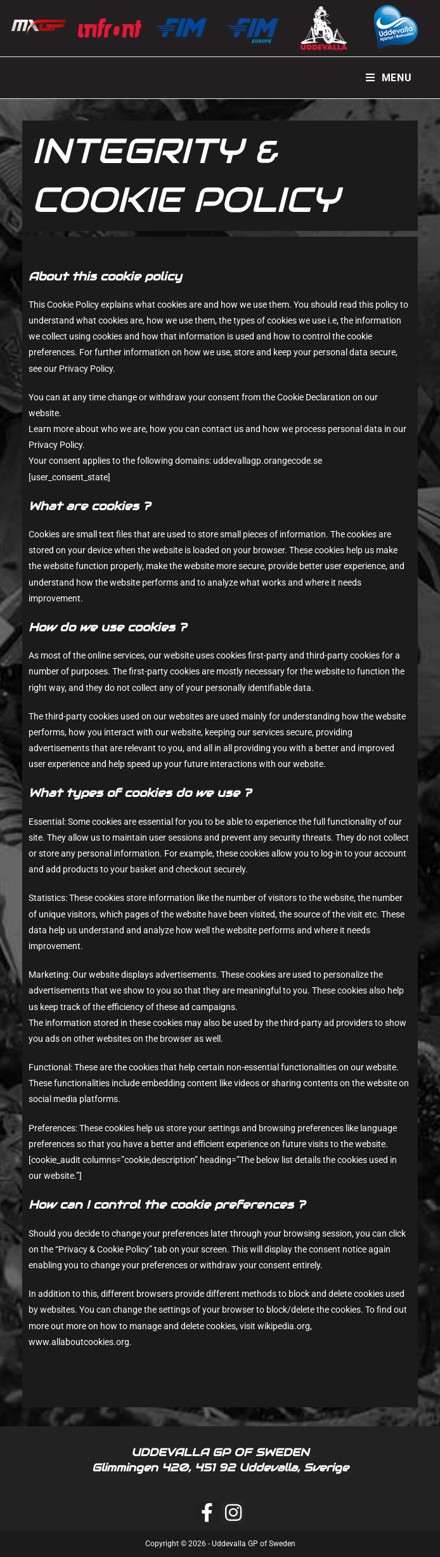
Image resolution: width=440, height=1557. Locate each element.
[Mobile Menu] (389, 77)
